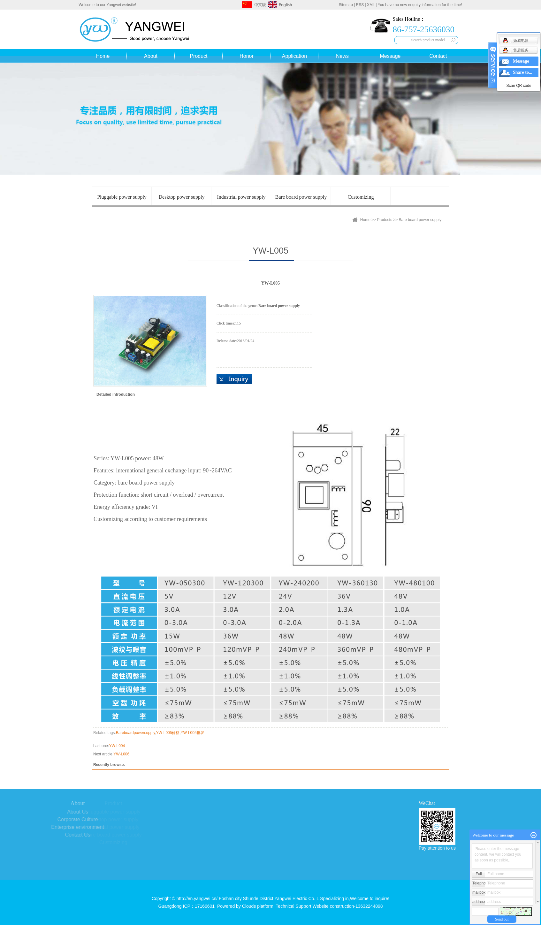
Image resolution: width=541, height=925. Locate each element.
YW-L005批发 (192, 732)
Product (198, 56)
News (342, 56)
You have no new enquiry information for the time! (420, 5)
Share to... (522, 72)
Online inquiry (234, 379)
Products (384, 220)
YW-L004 (117, 746)
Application (294, 56)
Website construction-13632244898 (348, 906)
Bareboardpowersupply (135, 732)
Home (103, 56)
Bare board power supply (301, 197)
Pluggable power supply (122, 197)
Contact (438, 56)
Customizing (361, 197)
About (150, 56)
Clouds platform (257, 906)
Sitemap (346, 5)
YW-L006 (121, 754)
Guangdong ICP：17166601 (186, 906)
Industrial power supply (241, 197)
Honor (247, 56)
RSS (360, 5)
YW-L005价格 (168, 732)
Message (390, 56)
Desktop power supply (182, 197)
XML (371, 5)
